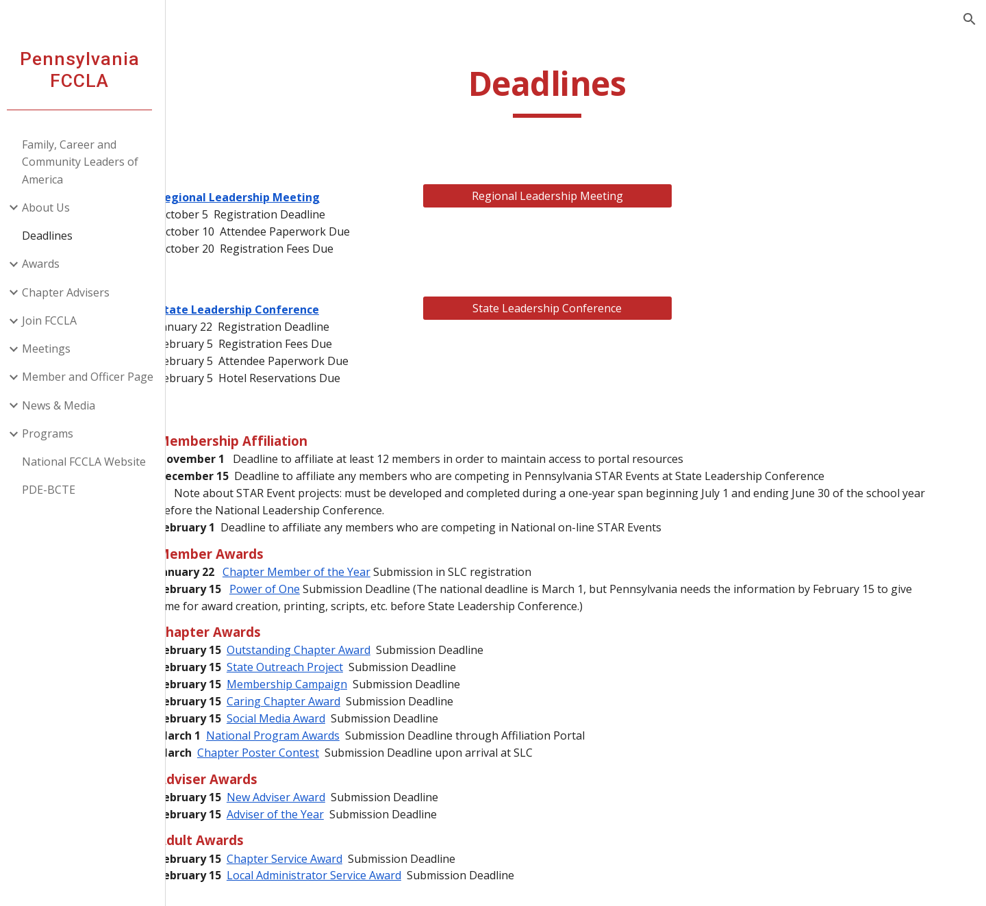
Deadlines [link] (52, 235)
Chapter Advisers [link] (71, 292)
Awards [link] (46, 263)
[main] (578, 90)
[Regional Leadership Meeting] (578, 195)
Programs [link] (53, 433)
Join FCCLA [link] (54, 320)
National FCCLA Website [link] (89, 461)
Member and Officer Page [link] (93, 376)
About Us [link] (51, 207)
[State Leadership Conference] (578, 308)
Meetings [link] (51, 348)
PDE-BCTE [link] (54, 489)
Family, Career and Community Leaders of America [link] (85, 162)
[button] (969, 19)
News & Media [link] (64, 405)
